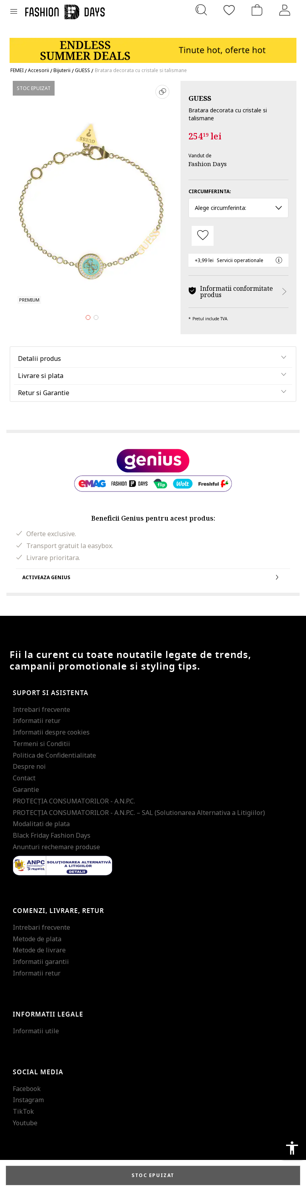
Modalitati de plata (41, 823)
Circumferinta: (209, 191)
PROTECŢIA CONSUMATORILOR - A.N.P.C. (74, 801)
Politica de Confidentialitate (54, 755)
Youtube (25, 1123)
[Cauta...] (201, 10)
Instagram (28, 1099)
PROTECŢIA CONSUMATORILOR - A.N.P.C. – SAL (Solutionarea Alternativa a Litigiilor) (139, 812)
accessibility (292, 1148)
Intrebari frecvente (41, 709)
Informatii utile (36, 1030)
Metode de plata (37, 938)
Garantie (26, 789)
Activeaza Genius (153, 577)
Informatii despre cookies (51, 732)
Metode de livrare (39, 950)
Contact (24, 778)
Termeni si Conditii (41, 743)
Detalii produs (39, 358)
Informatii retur (37, 720)
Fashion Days (207, 164)
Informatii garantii (41, 961)
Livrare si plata (40, 375)
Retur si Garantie (43, 392)
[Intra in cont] (285, 10)
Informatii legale (48, 1014)
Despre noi (29, 766)
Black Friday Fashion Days (51, 835)
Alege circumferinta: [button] (238, 208)
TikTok (23, 1111)
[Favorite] (229, 10)
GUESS (199, 98)
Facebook (27, 1088)
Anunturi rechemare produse (56, 846)
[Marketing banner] (153, 47)
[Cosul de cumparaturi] (257, 10)
